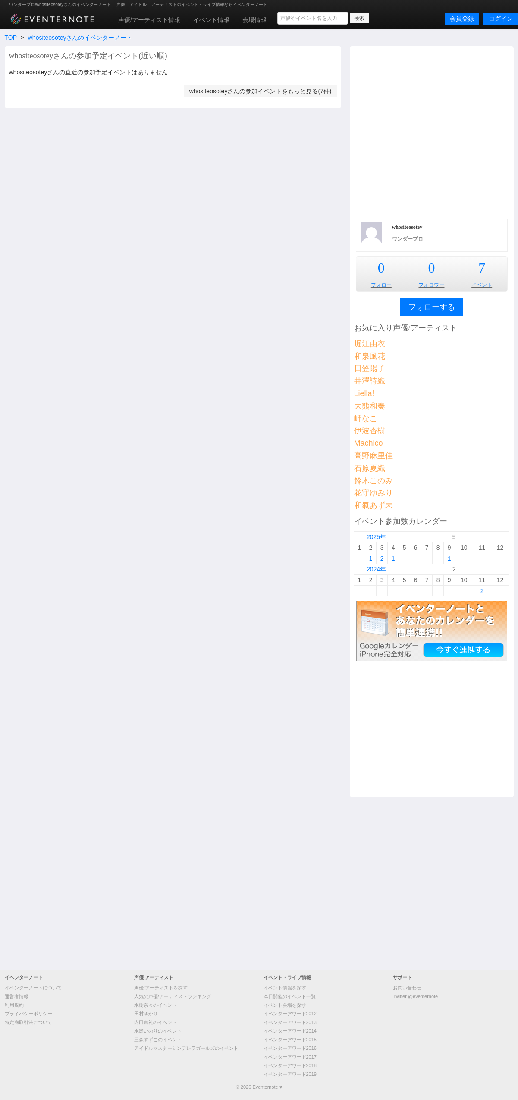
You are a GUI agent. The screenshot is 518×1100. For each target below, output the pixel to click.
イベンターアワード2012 (290, 1013)
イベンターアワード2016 (290, 1048)
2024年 (376, 569)
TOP (11, 37)
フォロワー (431, 285)
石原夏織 (369, 468)
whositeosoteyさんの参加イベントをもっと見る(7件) (260, 91)
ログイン (501, 18)
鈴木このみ (373, 480)
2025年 (376, 536)
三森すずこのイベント (158, 1039)
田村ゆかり (146, 1013)
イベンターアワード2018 (290, 1065)
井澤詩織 (369, 381)
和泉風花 (369, 356)
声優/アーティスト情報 (149, 19)
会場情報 (254, 19)
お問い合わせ (407, 987)
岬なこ (365, 418)
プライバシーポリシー (28, 1013)
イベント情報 (211, 19)
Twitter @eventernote (415, 996)
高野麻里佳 (373, 455)
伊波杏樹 (369, 430)
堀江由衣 (369, 343)
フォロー (381, 285)
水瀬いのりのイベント (158, 1030)
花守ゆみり (373, 492)
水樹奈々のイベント (155, 1005)
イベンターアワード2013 (290, 1022)
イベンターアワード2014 (290, 1030)
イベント (481, 285)
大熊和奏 (369, 406)
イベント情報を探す (285, 987)
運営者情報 (16, 996)
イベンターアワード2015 (290, 1039)
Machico (368, 443)
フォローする (431, 307)
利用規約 (14, 1005)
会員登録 (462, 18)
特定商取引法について (28, 1022)
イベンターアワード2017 (290, 1056)
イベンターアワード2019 (290, 1074)
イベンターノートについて (33, 987)
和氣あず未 (373, 505)
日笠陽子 (369, 368)
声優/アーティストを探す (161, 987)
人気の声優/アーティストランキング (172, 996)
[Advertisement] (89, 131)
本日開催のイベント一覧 (290, 996)
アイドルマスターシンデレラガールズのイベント (186, 1048)
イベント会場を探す (285, 1005)
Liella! (364, 393)
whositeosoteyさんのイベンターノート (80, 37)
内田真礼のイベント (155, 1022)
